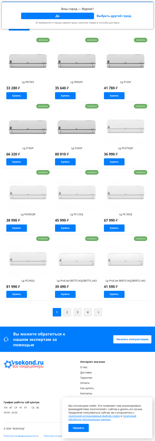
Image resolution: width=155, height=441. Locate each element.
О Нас (84, 367)
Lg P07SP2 (28, 82)
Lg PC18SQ (125, 216)
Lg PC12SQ (76, 216)
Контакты (86, 393)
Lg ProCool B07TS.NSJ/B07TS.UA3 (77, 283)
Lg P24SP (76, 149)
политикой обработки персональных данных (102, 417)
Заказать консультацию (132, 339)
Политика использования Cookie (61, 435)
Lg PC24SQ (27, 283)
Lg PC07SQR (125, 149)
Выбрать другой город (114, 16)
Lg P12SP (125, 82)
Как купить (87, 388)
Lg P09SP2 (77, 82)
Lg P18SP (28, 149)
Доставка (86, 372)
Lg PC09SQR (28, 216)
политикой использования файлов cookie (94, 416)
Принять (78, 428)
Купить (18, 96)
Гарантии (86, 377)
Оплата (84, 383)
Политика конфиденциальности (21, 435)
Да (58, 16)
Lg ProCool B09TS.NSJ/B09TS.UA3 (125, 283)
